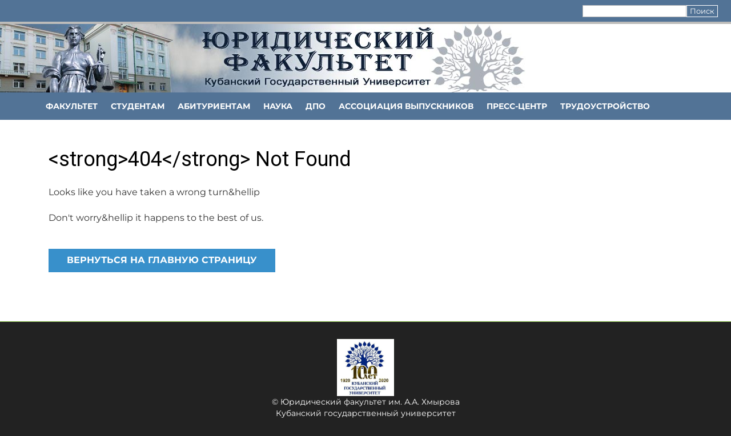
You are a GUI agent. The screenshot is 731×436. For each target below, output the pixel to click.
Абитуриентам (214, 106)
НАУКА (277, 106)
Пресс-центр (517, 106)
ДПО (316, 106)
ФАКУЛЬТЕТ (72, 106)
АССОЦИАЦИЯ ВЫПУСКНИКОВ (406, 106)
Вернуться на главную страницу (162, 260)
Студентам (137, 106)
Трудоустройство (605, 106)
